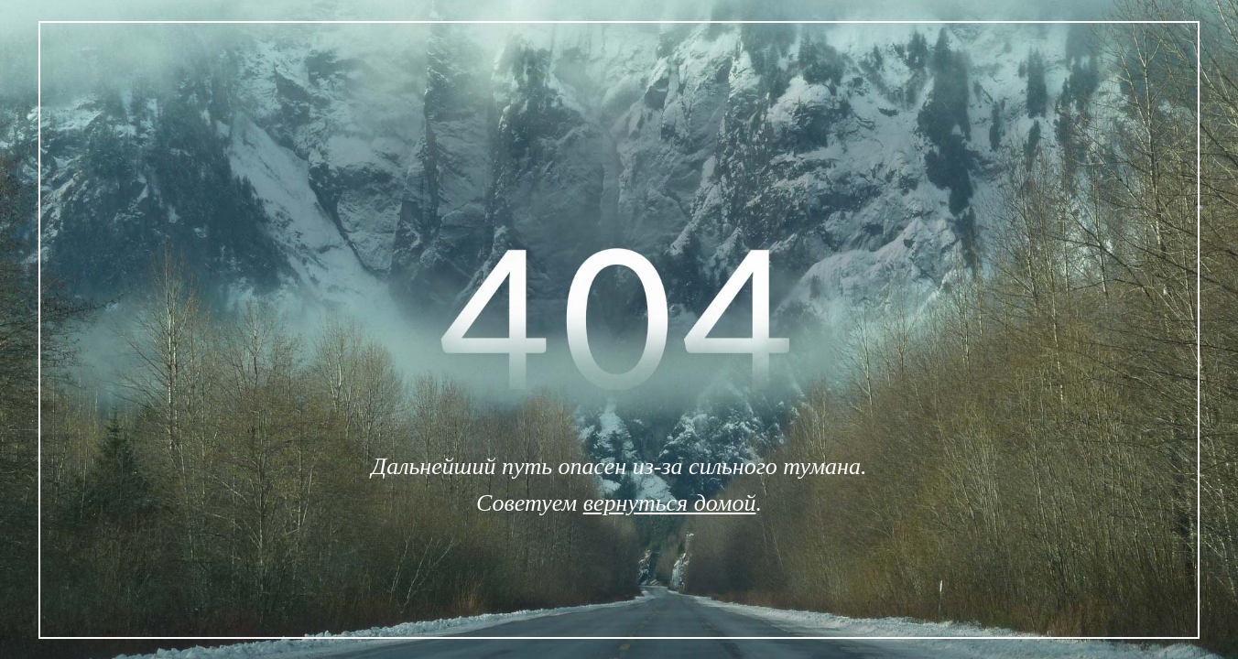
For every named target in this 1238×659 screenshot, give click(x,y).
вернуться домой (669, 503)
